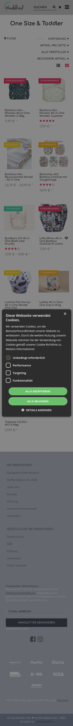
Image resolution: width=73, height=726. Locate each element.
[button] (36, 410)
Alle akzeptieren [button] (38, 391)
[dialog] (36, 363)
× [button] (64, 313)
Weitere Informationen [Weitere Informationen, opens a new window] (20, 349)
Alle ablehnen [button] (37, 401)
